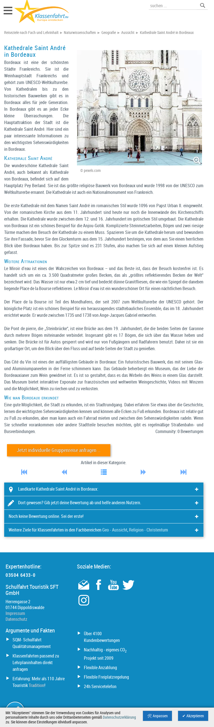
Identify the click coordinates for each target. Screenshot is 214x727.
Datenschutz (16, 619)
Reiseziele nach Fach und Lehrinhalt (31, 32)
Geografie (108, 32)
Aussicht (127, 32)
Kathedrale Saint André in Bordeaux (167, 32)
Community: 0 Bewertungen (179, 431)
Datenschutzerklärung (119, 717)
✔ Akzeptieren (193, 715)
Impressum (15, 613)
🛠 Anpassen (157, 715)
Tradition (36, 685)
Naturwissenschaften (80, 32)
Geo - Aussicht (114, 530)
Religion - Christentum (148, 530)
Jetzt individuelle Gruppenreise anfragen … (59, 450)
